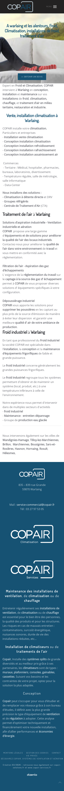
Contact (56, 753)
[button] (51, 6)
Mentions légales (13, 753)
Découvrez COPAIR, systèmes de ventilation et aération (32, 759)
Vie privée (32, 755)
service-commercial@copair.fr (36, 505)
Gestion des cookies (37, 753)
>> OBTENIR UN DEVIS (32, 77)
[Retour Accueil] (20, 6)
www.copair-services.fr (39, 767)
